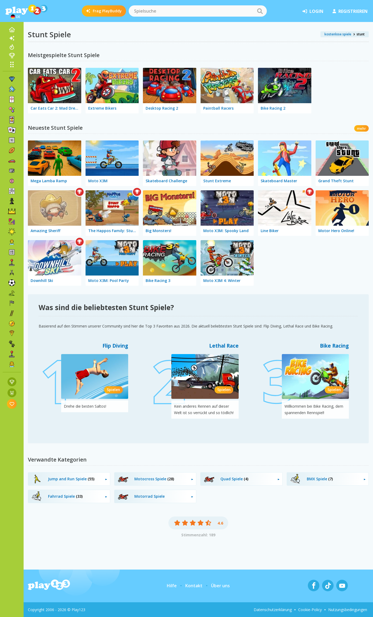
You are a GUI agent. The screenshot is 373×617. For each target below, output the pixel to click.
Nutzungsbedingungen (347, 609)
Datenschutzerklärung (273, 609)
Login (312, 11)
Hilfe (172, 586)
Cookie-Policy (310, 609)
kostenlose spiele (337, 34)
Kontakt (193, 586)
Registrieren (350, 11)
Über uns (220, 586)
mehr (361, 128)
